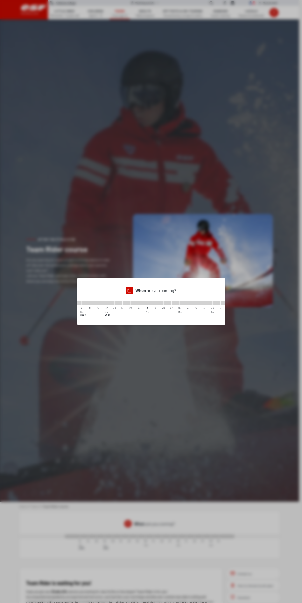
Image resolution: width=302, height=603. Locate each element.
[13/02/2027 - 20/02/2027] (159, 303)
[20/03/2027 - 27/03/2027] (200, 303)
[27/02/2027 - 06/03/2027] (175, 303)
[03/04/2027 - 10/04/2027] (216, 303)
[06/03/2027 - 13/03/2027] (184, 303)
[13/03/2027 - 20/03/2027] (192, 303)
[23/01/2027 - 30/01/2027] (135, 303)
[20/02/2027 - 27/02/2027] (167, 303)
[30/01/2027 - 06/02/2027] (143, 303)
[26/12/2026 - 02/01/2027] (102, 303)
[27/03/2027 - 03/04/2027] (208, 303)
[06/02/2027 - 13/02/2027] (151, 303)
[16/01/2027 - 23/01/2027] (126, 303)
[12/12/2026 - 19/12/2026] (86, 303)
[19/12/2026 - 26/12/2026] (94, 303)
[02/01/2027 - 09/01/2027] (110, 303)
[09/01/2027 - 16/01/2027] (118, 303)
